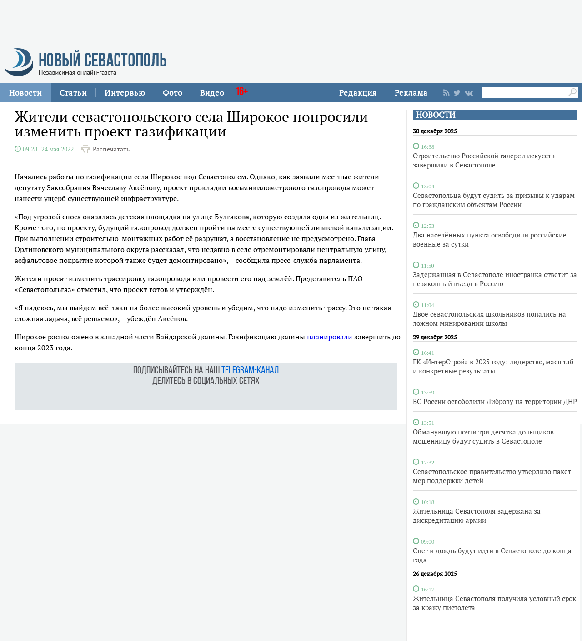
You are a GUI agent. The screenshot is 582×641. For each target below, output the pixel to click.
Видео (212, 92)
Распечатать (111, 149)
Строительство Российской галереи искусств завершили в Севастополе (484, 160)
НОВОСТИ (435, 115)
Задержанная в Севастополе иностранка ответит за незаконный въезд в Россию (495, 279)
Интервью (125, 92)
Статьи (73, 92)
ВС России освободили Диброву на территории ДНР (495, 401)
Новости (25, 92)
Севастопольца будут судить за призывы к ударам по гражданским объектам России (494, 200)
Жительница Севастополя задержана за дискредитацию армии (477, 515)
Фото (172, 92)
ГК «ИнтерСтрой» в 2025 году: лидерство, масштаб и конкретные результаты (493, 366)
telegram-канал (250, 371)
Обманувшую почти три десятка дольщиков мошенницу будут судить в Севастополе (483, 436)
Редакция (358, 92)
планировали (329, 337)
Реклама (411, 92)
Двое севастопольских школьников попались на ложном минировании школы (489, 318)
